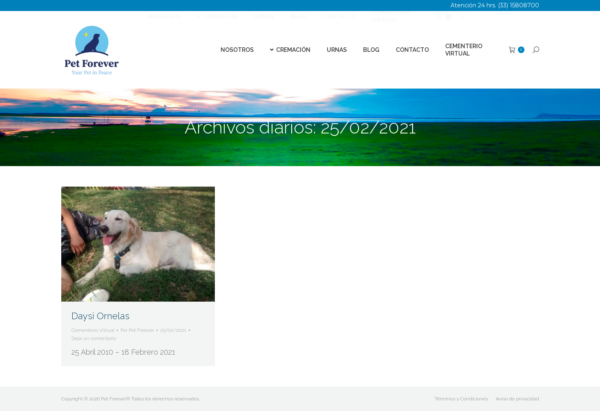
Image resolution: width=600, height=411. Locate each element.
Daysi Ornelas (100, 316)
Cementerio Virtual (92, 330)
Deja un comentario (93, 338)
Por (137, 330)
